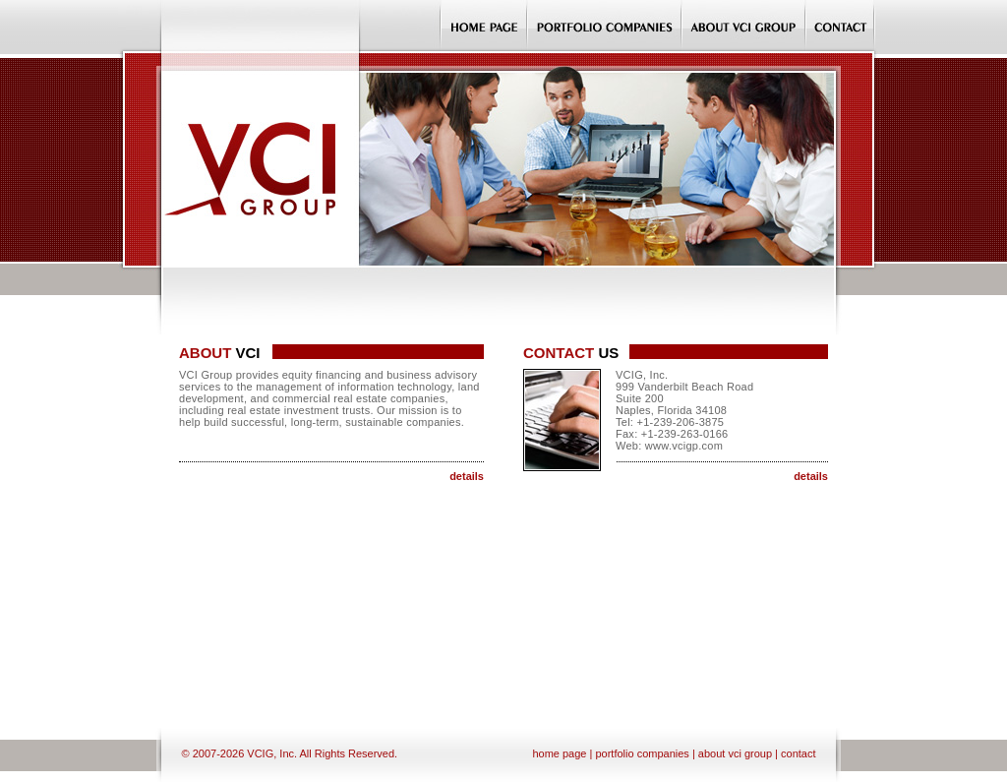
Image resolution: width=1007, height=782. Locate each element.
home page (559, 753)
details (466, 476)
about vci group (735, 753)
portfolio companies (641, 753)
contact (798, 753)
